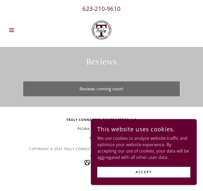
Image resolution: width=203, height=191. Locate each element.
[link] (101, 30)
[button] (20, 30)
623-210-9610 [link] (101, 8)
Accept (144, 172)
